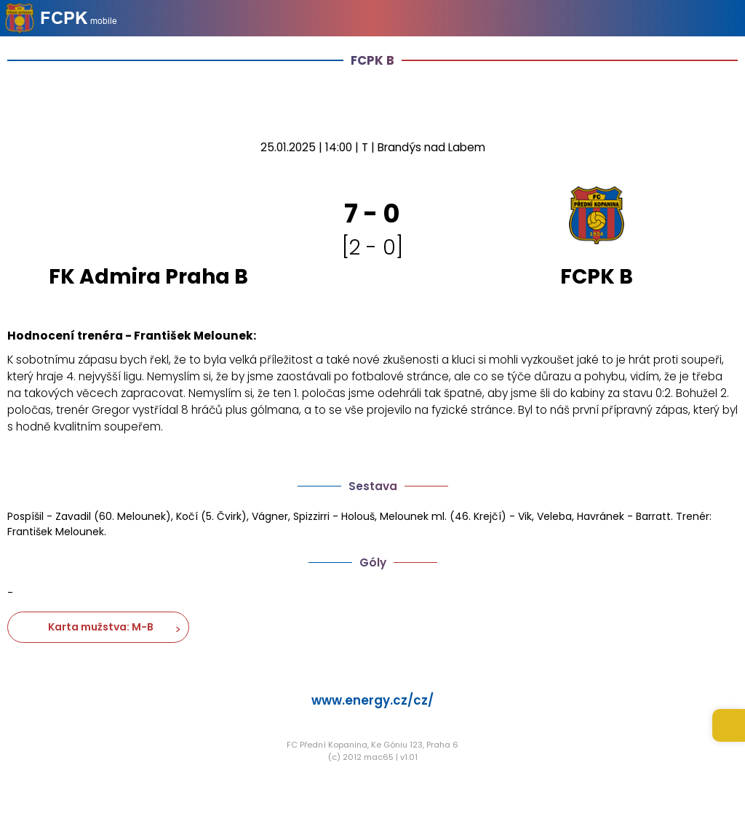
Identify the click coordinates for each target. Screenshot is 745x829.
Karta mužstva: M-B (99, 627)
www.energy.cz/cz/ (372, 700)
